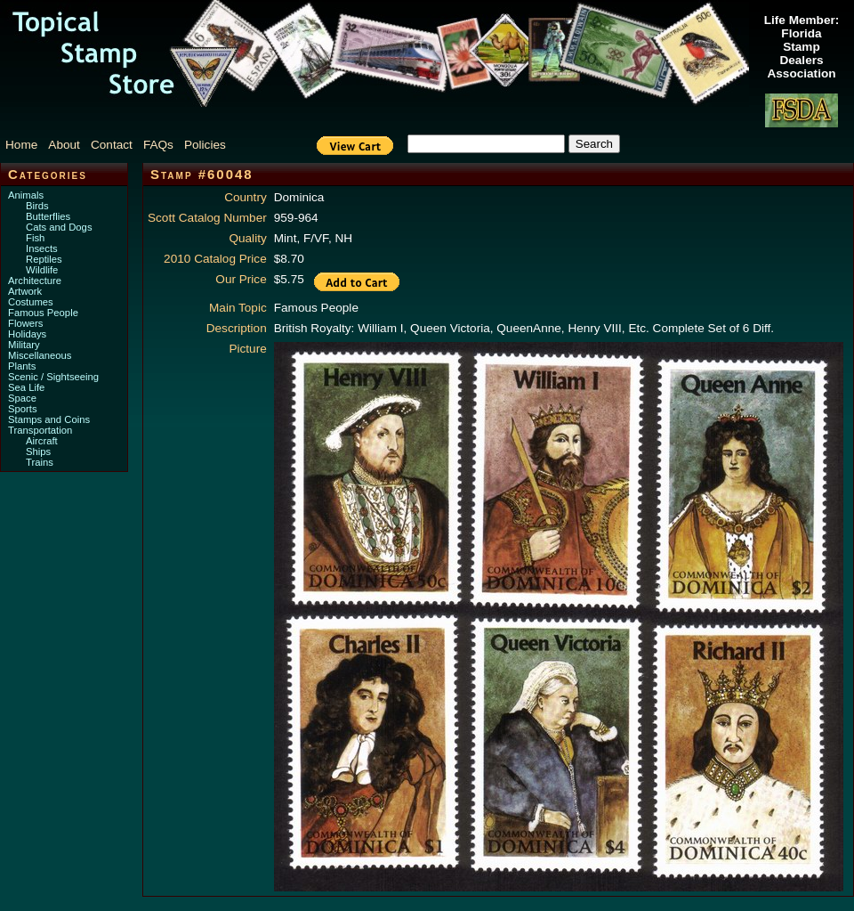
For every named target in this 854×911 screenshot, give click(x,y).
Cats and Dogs (59, 227)
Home (21, 144)
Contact (112, 144)
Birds (37, 205)
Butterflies (48, 216)
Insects (42, 248)
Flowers (25, 323)
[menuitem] (25, 144)
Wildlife (42, 269)
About (64, 144)
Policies (205, 144)
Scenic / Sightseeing (53, 376)
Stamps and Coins (49, 419)
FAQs (158, 144)
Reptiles (44, 259)
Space (22, 398)
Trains (39, 462)
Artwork (25, 291)
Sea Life (26, 387)
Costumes (30, 302)
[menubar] (125, 144)
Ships (38, 451)
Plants (22, 366)
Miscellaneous (39, 355)
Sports (22, 408)
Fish (35, 237)
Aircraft (42, 440)
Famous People (43, 312)
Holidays (27, 334)
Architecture (34, 280)
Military (24, 344)
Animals (26, 195)
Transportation (40, 430)
